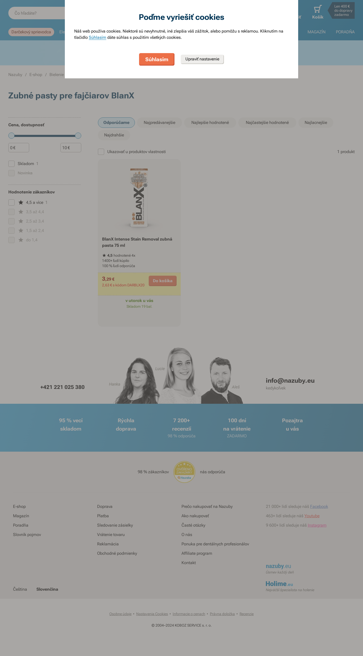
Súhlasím (97, 37)
